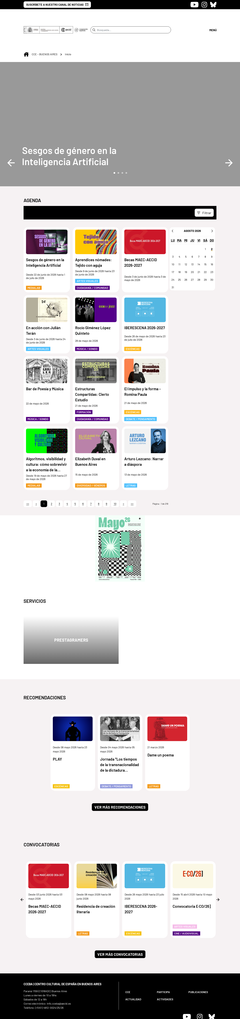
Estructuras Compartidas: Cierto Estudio (92, 368)
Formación (84, 386)
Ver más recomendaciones (120, 781)
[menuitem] (138, 966)
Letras (131, 459)
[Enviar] (94, 17)
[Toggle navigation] (204, 187)
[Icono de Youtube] (194, 4)
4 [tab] (126, 147)
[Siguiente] (212, 205)
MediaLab (34, 262)
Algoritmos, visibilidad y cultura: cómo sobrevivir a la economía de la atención (46, 439)
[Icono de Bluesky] (213, 4)
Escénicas (133, 323)
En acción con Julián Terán (43, 305)
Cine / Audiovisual (186, 907)
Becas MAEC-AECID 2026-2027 (140, 237)
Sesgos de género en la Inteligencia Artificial (69, 130)
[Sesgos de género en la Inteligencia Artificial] (80, 130)
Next (228, 137)
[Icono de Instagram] (204, 4)
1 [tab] (114, 147)
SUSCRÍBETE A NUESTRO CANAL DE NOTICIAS (57, 4)
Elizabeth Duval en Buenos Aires (90, 436)
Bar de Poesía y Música (45, 363)
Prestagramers (71, 614)
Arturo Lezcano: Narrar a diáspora (144, 436)
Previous (11, 137)
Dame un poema (160, 729)
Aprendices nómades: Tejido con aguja (93, 237)
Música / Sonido (87, 323)
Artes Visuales (87, 255)
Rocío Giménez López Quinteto (93, 305)
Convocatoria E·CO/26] (192, 880)
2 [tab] (118, 147)
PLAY (57, 733)
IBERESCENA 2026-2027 (144, 302)
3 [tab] (122, 147)
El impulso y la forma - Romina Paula (142, 366)
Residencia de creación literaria (96, 883)
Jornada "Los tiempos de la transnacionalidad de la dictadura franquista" (119, 739)
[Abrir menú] (212, 17)
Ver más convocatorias (120, 928)
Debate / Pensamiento (140, 393)
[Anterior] (172, 205)
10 (115, 478)
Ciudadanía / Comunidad (92, 262)
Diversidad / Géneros (91, 459)
